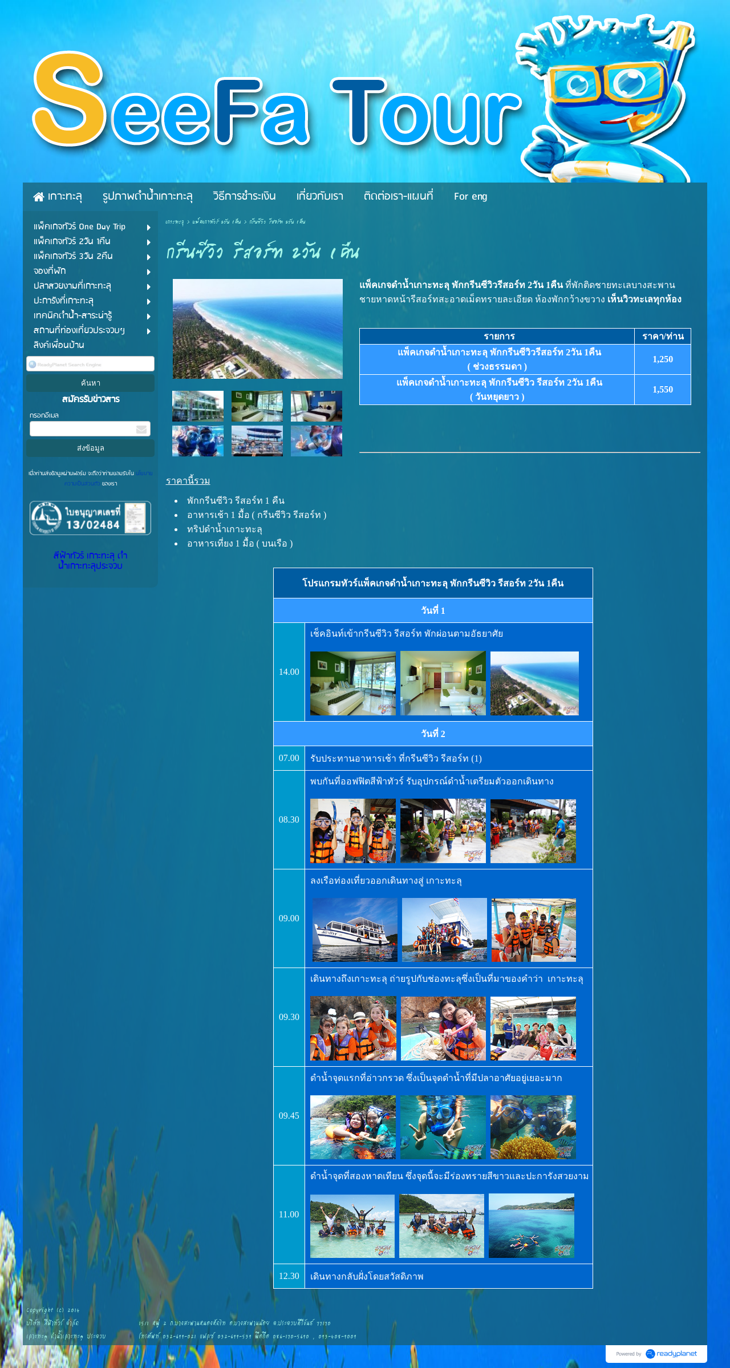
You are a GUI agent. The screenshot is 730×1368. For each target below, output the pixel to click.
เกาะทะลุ (174, 222)
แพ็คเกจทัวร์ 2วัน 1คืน (216, 222)
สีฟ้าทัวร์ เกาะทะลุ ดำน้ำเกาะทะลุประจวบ (90, 561)
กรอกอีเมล (44, 416)
